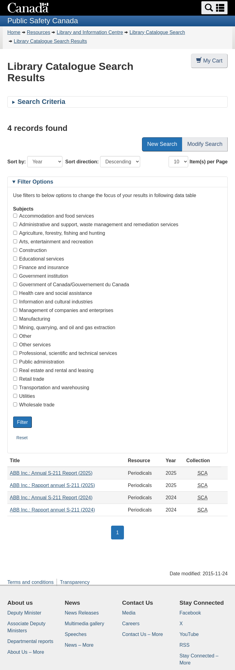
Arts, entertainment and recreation (53, 241)
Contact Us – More (142, 634)
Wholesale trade (34, 404)
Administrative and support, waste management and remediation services (95, 224)
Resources (38, 32)
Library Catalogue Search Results (50, 41)
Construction (30, 250)
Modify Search (204, 144)
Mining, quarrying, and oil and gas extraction (64, 327)
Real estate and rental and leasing (53, 370)
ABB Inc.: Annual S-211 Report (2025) (51, 473)
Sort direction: (82, 161)
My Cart (209, 60)
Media (129, 612)
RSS (185, 645)
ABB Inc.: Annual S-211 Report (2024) (51, 497)
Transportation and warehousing (51, 387)
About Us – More (25, 652)
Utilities (24, 396)
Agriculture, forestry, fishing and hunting (59, 233)
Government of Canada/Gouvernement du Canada (71, 284)
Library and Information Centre (90, 32)
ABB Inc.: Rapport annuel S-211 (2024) (52, 509)
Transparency (75, 582)
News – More (79, 645)
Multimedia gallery (84, 623)
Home (14, 32)
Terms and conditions (30, 582)
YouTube (189, 634)
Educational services (38, 258)
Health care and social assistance (52, 293)
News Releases (82, 612)
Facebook (190, 612)
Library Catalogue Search (157, 32)
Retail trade (28, 379)
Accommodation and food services (53, 216)
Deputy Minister (24, 612)
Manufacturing (31, 319)
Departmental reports (30, 641)
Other (22, 336)
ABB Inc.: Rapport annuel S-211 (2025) (52, 485)
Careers (131, 623)
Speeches (76, 634)
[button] (214, 7)
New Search (162, 144)
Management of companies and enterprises (63, 310)
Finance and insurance (41, 267)
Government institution (40, 276)
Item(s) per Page (209, 161)
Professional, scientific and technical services (65, 353)
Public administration (39, 361)
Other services (32, 344)
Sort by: (16, 161)
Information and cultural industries (53, 301)
